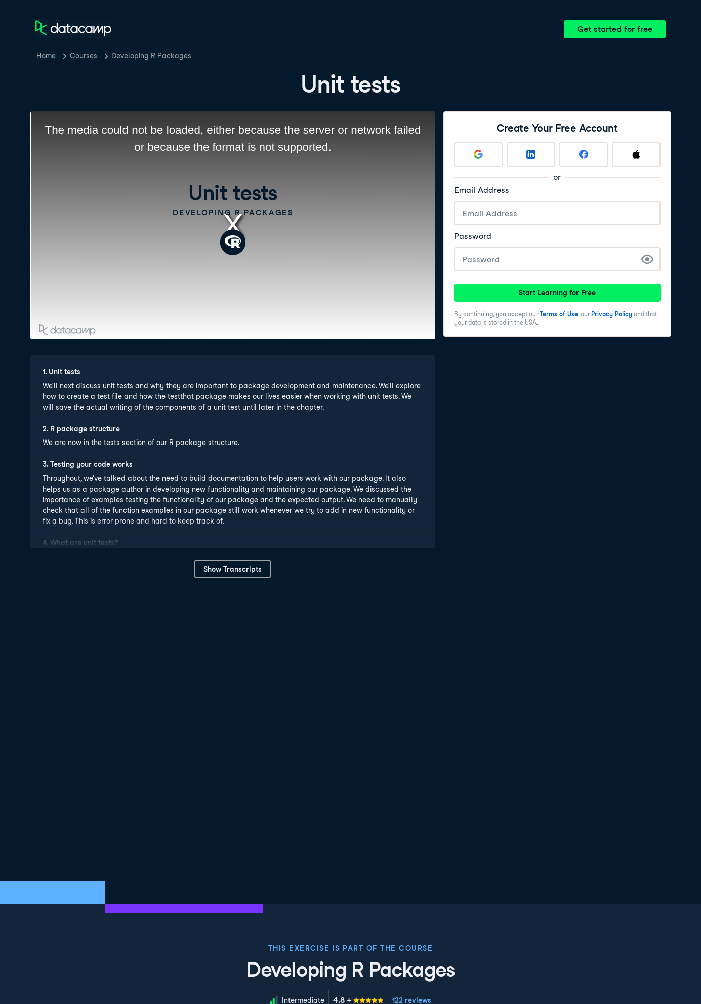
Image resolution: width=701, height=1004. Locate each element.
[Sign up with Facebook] (583, 154)
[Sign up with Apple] (636, 154)
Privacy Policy (611, 314)
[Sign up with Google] (478, 154)
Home (46, 56)
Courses (83, 56)
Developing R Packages (151, 56)
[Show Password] (647, 259)
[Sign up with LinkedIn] (531, 154)
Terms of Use (559, 314)
